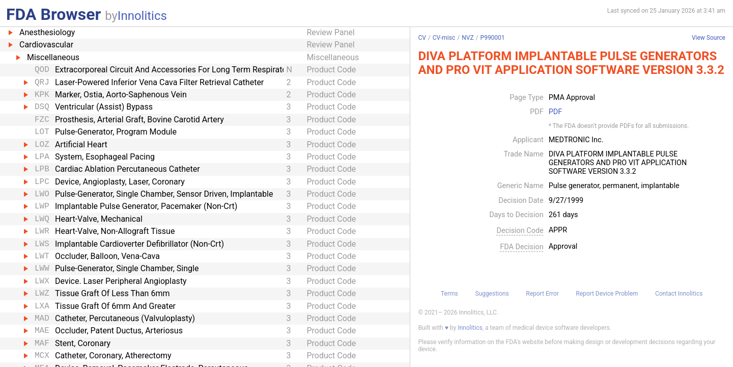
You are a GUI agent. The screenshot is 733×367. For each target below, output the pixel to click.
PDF (555, 112)
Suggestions (492, 293)
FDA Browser (53, 14)
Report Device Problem (607, 293)
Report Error (542, 293)
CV (422, 37)
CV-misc (444, 37)
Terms (449, 293)
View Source (708, 38)
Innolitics (142, 16)
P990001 (493, 37)
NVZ (467, 37)
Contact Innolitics (678, 293)
